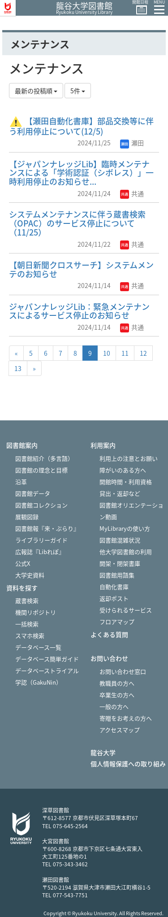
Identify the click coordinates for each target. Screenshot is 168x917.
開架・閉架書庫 (119, 563)
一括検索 (27, 624)
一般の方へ (114, 706)
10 (106, 353)
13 (18, 368)
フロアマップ (116, 621)
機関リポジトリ (35, 612)
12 (143, 353)
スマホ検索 (29, 635)
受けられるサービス (125, 610)
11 (125, 353)
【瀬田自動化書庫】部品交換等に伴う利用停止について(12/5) (81, 126)
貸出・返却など (119, 493)
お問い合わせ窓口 (122, 671)
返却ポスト (114, 598)
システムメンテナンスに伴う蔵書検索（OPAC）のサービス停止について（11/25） (77, 223)
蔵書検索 (27, 600)
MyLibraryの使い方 (124, 528)
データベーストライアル (47, 670)
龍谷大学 (103, 752)
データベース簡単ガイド (47, 659)
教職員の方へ (116, 683)
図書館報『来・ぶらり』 (47, 528)
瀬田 (132, 142)
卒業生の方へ (116, 694)
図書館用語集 (116, 575)
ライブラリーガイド (41, 540)
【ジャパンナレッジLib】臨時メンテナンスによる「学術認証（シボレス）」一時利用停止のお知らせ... (81, 173)
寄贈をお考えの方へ (125, 718)
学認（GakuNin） (38, 682)
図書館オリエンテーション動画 (131, 511)
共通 (132, 193)
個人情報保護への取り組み (128, 763)
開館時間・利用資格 (125, 481)
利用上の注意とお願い (128, 458)
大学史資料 (29, 575)
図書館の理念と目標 (41, 470)
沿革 (21, 481)
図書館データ (32, 493)
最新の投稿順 (36, 90)
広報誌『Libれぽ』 (40, 551)
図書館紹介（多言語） (44, 458)
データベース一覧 (38, 647)
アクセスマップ (119, 729)
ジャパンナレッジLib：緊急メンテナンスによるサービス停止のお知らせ (79, 311)
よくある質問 (109, 634)
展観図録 (27, 516)
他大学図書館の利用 (125, 551)
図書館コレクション (41, 505)
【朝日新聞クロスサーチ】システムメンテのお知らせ (81, 269)
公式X (22, 563)
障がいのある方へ (122, 470)
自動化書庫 (114, 586)
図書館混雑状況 (119, 540)
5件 (77, 90)
